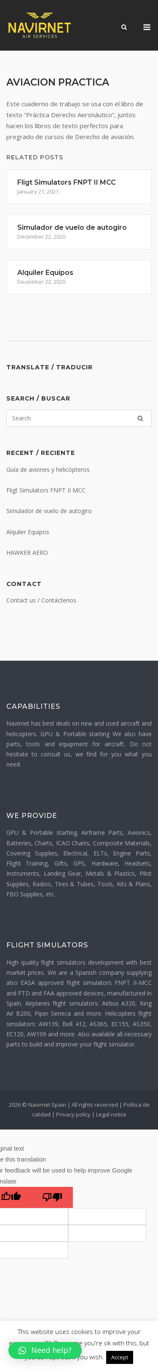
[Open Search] (124, 28)
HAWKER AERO (27, 553)
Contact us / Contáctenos (41, 600)
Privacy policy (73, 1114)
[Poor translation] (52, 1197)
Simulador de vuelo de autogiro (49, 511)
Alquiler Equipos (27, 532)
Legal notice (111, 1114)
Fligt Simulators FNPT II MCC (46, 490)
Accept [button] (119, 1357)
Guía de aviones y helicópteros (48, 469)
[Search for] (79, 418)
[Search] (140, 418)
